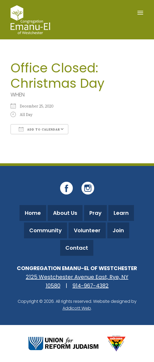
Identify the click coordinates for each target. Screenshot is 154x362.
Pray (95, 213)
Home (33, 213)
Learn (121, 213)
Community (45, 230)
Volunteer (87, 230)
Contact (76, 248)
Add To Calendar (39, 129)
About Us (65, 213)
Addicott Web (76, 308)
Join (118, 230)
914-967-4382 (91, 285)
